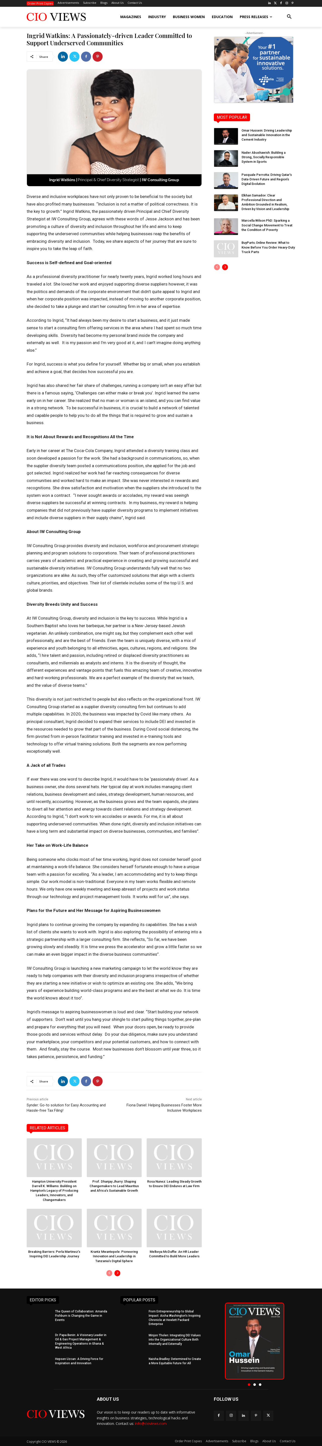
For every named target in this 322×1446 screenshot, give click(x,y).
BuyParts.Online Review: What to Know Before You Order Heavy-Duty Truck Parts (268, 247)
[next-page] (117, 1273)
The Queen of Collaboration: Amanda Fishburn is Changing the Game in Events (81, 1315)
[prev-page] (109, 1273)
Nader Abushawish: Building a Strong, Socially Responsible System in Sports (264, 157)
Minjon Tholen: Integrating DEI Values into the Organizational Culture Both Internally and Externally (175, 1339)
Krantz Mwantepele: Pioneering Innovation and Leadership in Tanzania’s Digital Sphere (114, 1256)
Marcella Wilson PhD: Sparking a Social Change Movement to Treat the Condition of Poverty (267, 225)
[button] (289, 17)
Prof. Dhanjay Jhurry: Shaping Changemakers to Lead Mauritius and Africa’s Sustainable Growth (114, 1186)
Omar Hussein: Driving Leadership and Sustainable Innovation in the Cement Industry (267, 135)
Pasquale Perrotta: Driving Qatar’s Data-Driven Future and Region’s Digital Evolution (267, 179)
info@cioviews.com (151, 1423)
